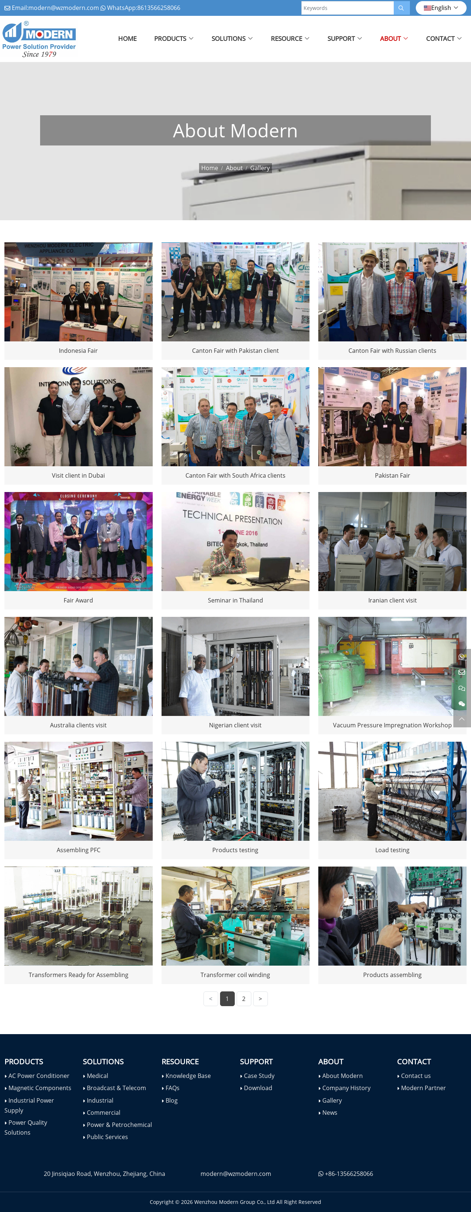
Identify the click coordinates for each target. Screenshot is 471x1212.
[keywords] (347, 8)
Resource (286, 38)
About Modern (342, 1076)
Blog (172, 1100)
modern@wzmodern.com (63, 8)
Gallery (332, 1100)
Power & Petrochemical (119, 1125)
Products (170, 38)
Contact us (416, 1076)
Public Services (107, 1137)
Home (127, 38)
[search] (402, 8)
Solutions (228, 38)
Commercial (103, 1113)
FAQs (173, 1088)
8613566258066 (158, 8)
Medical (97, 1076)
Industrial (100, 1100)
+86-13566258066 (349, 1174)
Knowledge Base (188, 1076)
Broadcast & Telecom (116, 1088)
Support (341, 38)
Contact (440, 38)
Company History (346, 1088)
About (390, 38)
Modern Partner (423, 1088)
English (437, 8)
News (329, 1113)
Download (258, 1088)
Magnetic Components (39, 1088)
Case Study (259, 1076)
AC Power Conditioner (39, 1076)
